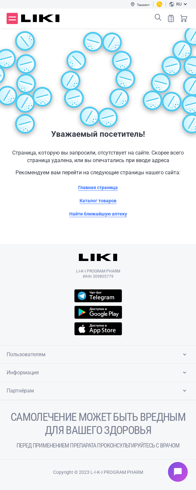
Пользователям (98, 355)
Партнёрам (98, 391)
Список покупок (171, 18)
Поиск (158, 17)
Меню (12, 18)
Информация (98, 373)
